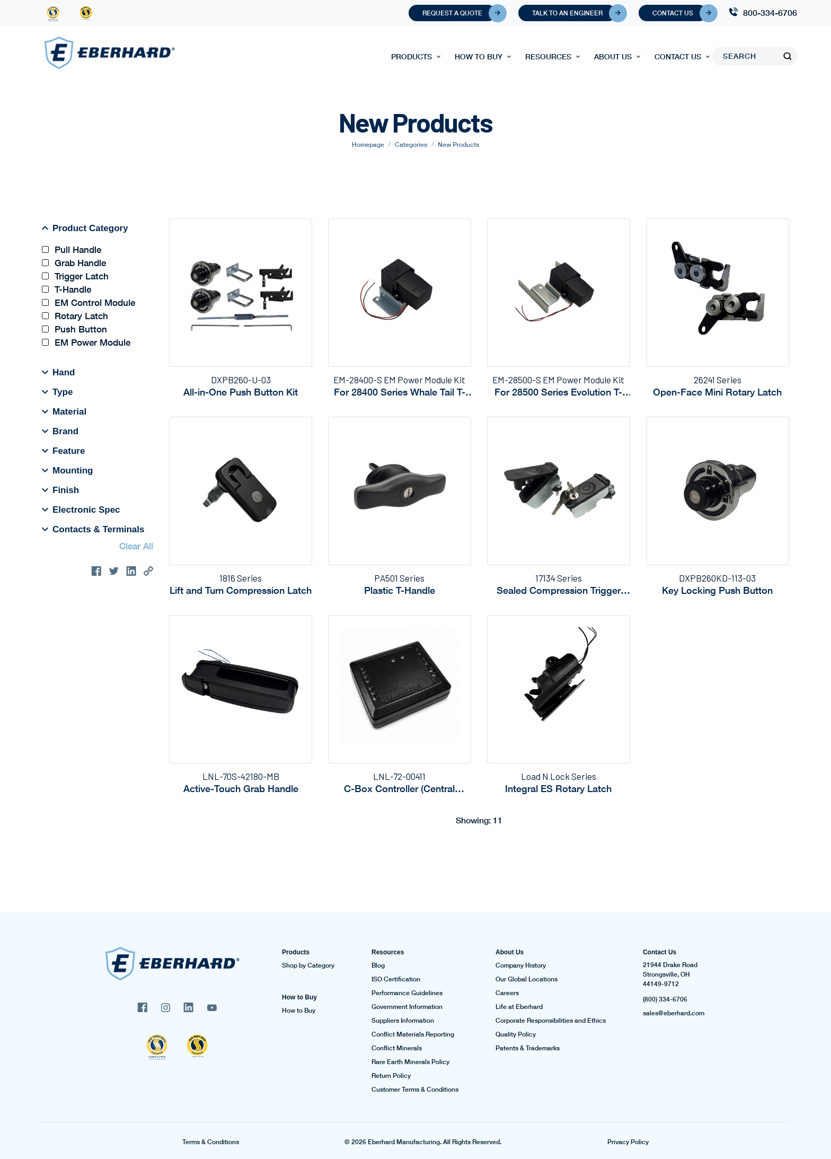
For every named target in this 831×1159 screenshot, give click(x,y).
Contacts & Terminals (93, 529)
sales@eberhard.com (673, 1013)
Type (57, 392)
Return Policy (391, 1076)
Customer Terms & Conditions (415, 1089)
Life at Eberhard (519, 1007)
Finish (60, 490)
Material (64, 411)
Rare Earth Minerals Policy (410, 1062)
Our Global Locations (527, 979)
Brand (60, 431)
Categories (411, 144)
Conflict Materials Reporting (413, 1034)
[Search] (748, 56)
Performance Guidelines (407, 993)
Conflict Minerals (397, 1048)
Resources (548, 56)
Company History (521, 965)
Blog (378, 965)
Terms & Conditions (210, 1142)
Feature (63, 450)
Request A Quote (459, 13)
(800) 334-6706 (665, 999)
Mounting (67, 470)
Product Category (85, 228)
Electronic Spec (81, 509)
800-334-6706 (770, 12)
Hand (58, 372)
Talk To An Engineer (574, 13)
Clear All (136, 545)
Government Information (407, 1007)
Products (411, 56)
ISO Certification (396, 979)
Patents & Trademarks (528, 1048)
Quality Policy (516, 1034)
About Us (613, 56)
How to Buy (478, 56)
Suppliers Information (403, 1020)
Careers (507, 993)
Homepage (368, 144)
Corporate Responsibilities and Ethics (551, 1020)
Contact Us (679, 13)
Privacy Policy (628, 1142)
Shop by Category (308, 965)
